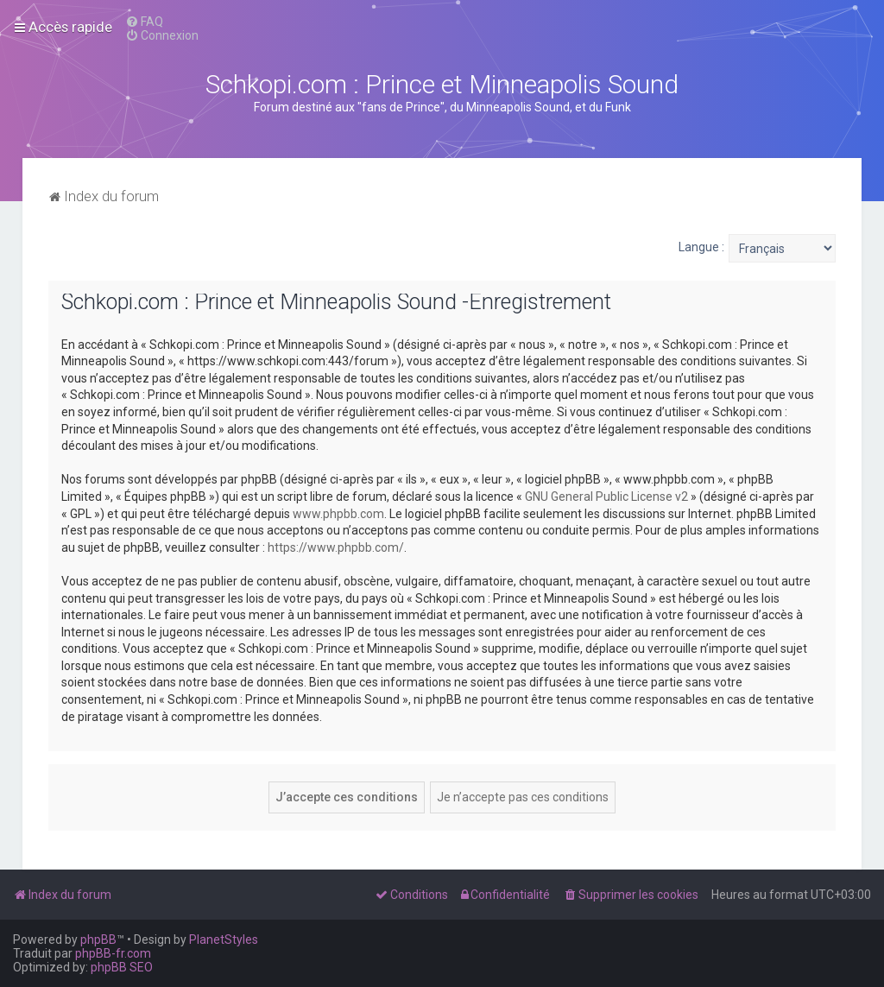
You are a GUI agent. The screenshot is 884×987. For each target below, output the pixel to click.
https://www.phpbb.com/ (336, 547)
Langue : (701, 247)
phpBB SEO (122, 967)
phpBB (98, 939)
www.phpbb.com (338, 514)
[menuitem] (144, 21)
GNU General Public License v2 (606, 496)
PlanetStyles (223, 939)
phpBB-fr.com (113, 953)
